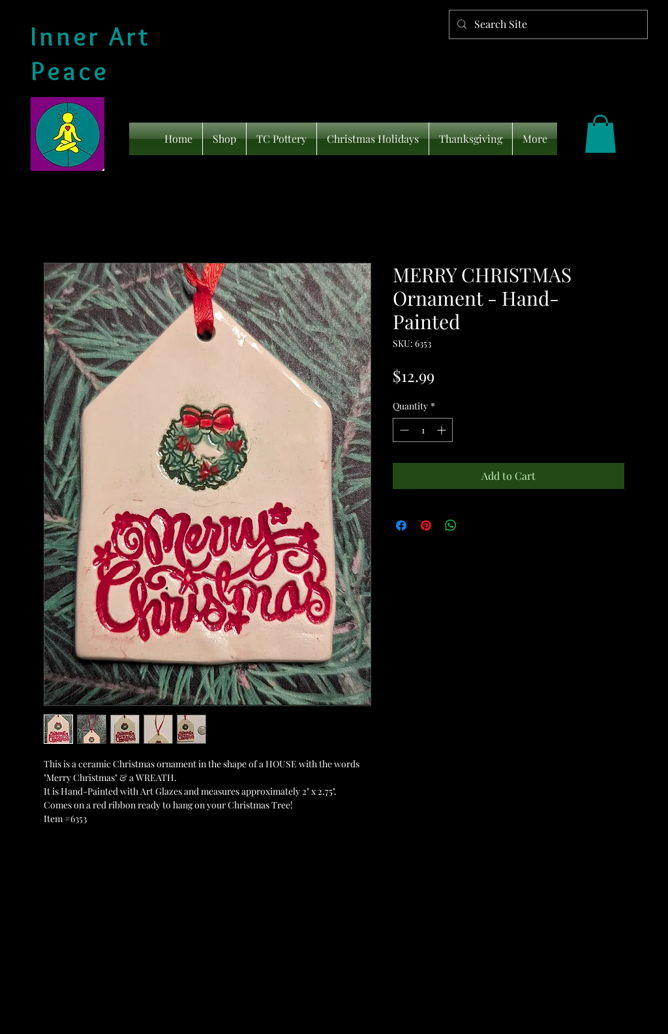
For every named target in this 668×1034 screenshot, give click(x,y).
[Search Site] (547, 24)
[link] (600, 134)
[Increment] (442, 430)
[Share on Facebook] (401, 525)
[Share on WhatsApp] (451, 525)
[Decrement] (403, 430)
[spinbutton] (422, 430)
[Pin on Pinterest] (426, 525)
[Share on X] (475, 525)
